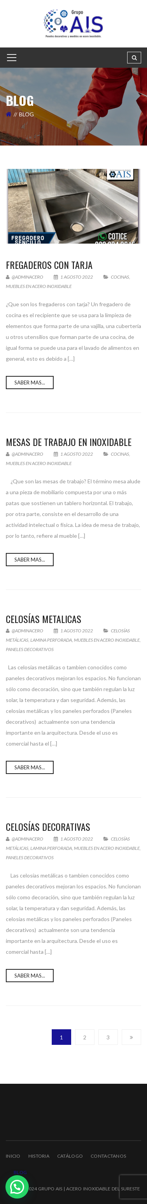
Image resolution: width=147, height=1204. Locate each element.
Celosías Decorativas (48, 827)
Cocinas (120, 277)
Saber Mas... (29, 382)
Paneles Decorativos (30, 649)
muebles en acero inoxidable (39, 286)
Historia (38, 1156)
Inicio (13, 1156)
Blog (20, 1172)
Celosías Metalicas (43, 619)
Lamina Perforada (51, 640)
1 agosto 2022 (74, 277)
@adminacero (24, 277)
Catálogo (70, 1156)
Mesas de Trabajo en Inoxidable (68, 442)
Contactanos (108, 1156)
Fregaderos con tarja (49, 265)
